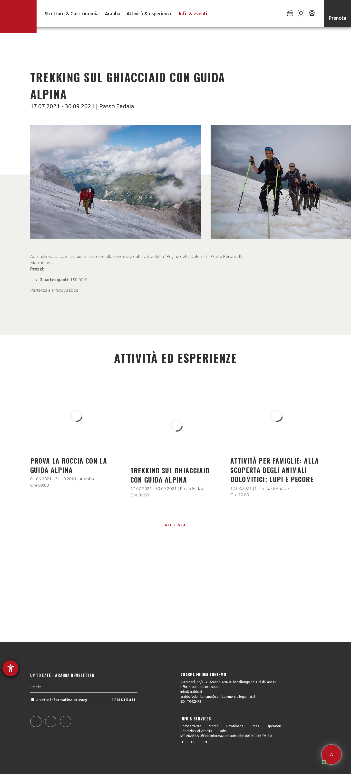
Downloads (234, 726)
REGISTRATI (123, 710)
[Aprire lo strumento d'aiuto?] (10, 668)
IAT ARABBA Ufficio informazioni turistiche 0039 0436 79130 (226, 736)
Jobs (223, 731)
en (205, 742)
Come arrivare (190, 726)
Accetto (59, 710)
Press (255, 726)
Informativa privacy (69, 710)
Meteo (214, 726)
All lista (175, 524)
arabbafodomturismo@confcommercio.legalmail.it (217, 697)
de (193, 742)
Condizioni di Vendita (196, 731)
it (182, 742)
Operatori (273, 726)
